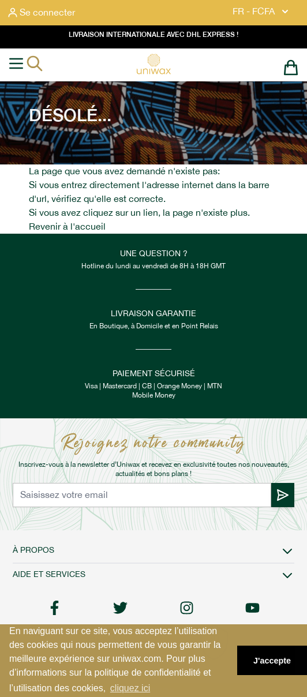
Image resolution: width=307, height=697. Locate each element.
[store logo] (153, 64)
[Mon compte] (41, 12)
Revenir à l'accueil (67, 226)
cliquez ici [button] (130, 688)
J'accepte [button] (272, 660)
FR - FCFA (262, 11)
